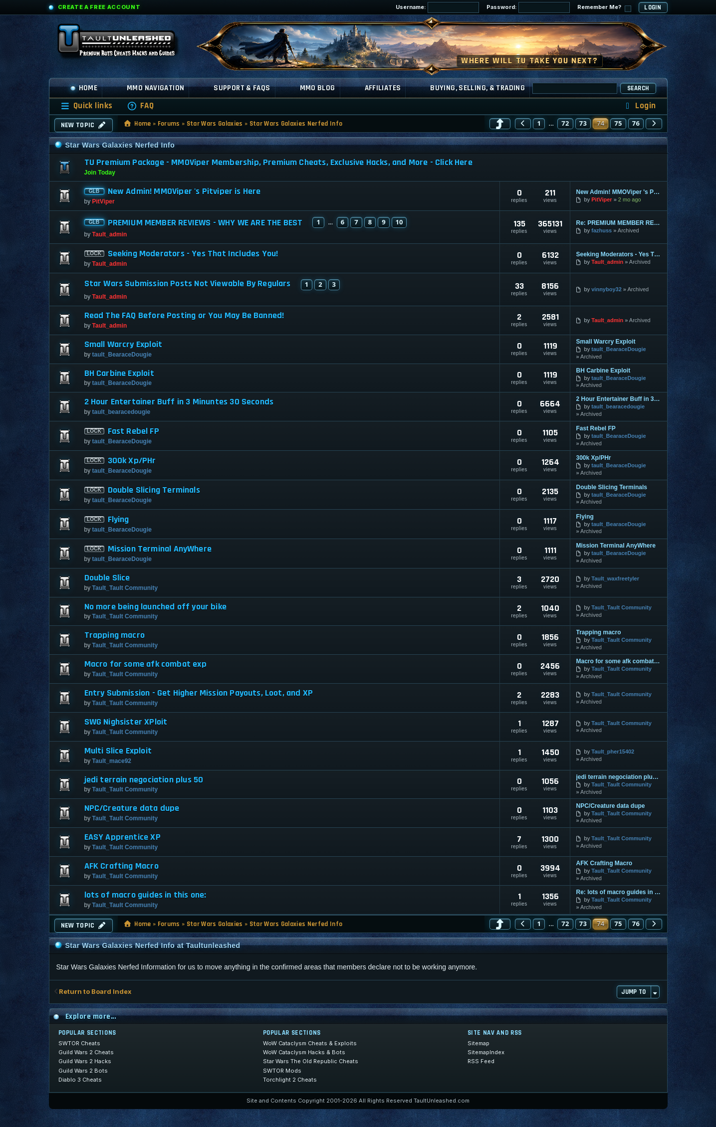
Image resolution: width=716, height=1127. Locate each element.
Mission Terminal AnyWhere (160, 549)
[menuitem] (140, 106)
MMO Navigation (155, 88)
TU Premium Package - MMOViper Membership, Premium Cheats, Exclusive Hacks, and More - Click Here (278, 162)
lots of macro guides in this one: (145, 895)
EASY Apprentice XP (122, 837)
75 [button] (618, 123)
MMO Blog (317, 88)
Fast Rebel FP (133, 431)
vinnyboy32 (606, 289)
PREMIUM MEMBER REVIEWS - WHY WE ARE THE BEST (205, 223)
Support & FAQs (242, 88)
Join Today (99, 172)
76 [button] (636, 123)
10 (399, 221)
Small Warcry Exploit (123, 345)
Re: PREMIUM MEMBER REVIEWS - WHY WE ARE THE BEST (618, 222)
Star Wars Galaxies (215, 124)
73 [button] (583, 123)
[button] (499, 123)
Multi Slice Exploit (118, 751)
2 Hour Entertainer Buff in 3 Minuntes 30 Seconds (179, 402)
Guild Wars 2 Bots (83, 1070)
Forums (169, 124)
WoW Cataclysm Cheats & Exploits (310, 1043)
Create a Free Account (99, 6)
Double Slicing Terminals (154, 490)
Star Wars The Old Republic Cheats (310, 1061)
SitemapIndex (486, 1052)
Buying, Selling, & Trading (477, 88)
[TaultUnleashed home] (124, 43)
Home (84, 88)
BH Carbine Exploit (119, 373)
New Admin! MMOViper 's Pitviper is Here (184, 191)
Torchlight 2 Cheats (290, 1079)
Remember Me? (604, 7)
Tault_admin (109, 234)
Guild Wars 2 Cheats (86, 1052)
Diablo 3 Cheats (80, 1079)
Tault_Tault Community (125, 587)
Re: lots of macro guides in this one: (618, 892)
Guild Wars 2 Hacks (84, 1061)
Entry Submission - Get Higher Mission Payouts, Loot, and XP (198, 693)
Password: (528, 7)
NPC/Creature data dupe (132, 808)
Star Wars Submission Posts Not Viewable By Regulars (187, 284)
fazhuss (601, 230)
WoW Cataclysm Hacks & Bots (304, 1052)
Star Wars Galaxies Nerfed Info (296, 124)
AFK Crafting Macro (121, 866)
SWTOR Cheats (79, 1043)
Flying (118, 520)
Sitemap (478, 1043)
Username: (437, 7)
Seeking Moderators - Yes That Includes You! (193, 254)
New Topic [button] (84, 125)
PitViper (103, 201)
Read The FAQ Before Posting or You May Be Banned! (184, 316)
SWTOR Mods (282, 1070)
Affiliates (383, 88)
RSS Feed (481, 1061)
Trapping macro (114, 635)
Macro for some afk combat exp (145, 664)
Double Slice (107, 578)
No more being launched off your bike (155, 607)
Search (638, 88)
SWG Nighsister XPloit (126, 722)
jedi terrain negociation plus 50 (144, 780)
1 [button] (539, 123)
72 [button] (565, 123)
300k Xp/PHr (132, 461)
